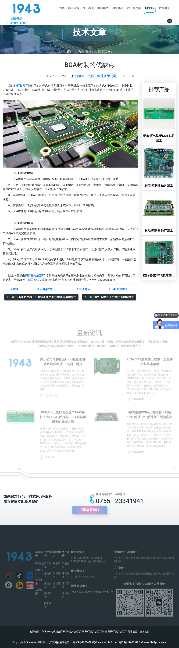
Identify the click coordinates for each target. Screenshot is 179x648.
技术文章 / (105, 51)
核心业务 (73, 8)
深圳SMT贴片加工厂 (116, 631)
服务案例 (117, 8)
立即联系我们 (89, 510)
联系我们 (164, 8)
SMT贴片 (19, 85)
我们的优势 (134, 8)
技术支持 (144, 631)
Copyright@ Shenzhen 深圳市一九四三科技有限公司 (43, 642)
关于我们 (88, 8)
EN (169, 21)
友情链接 (34, 631)
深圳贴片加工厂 (35, 275)
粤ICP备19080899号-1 (85, 642)
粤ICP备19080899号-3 (131, 642)
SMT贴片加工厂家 (94, 631)
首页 (62, 8)
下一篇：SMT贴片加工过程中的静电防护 (109, 297)
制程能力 (103, 8)
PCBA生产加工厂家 (73, 631)
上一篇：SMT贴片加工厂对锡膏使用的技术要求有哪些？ (41, 297)
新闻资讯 (150, 8)
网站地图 (132, 631)
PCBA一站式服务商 (52, 631)
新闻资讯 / (86, 51)
